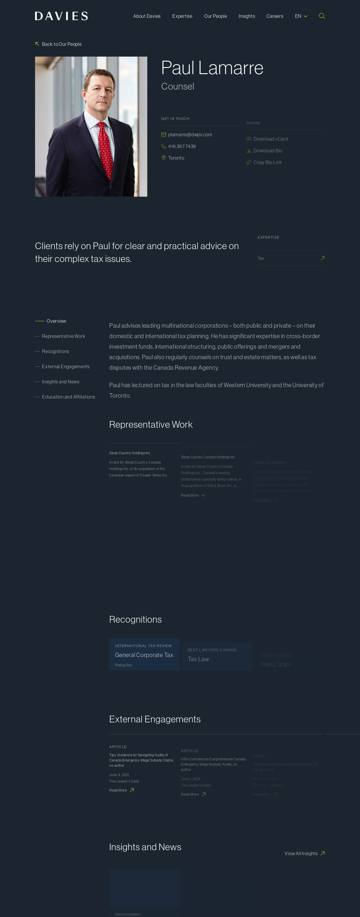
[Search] (322, 16)
